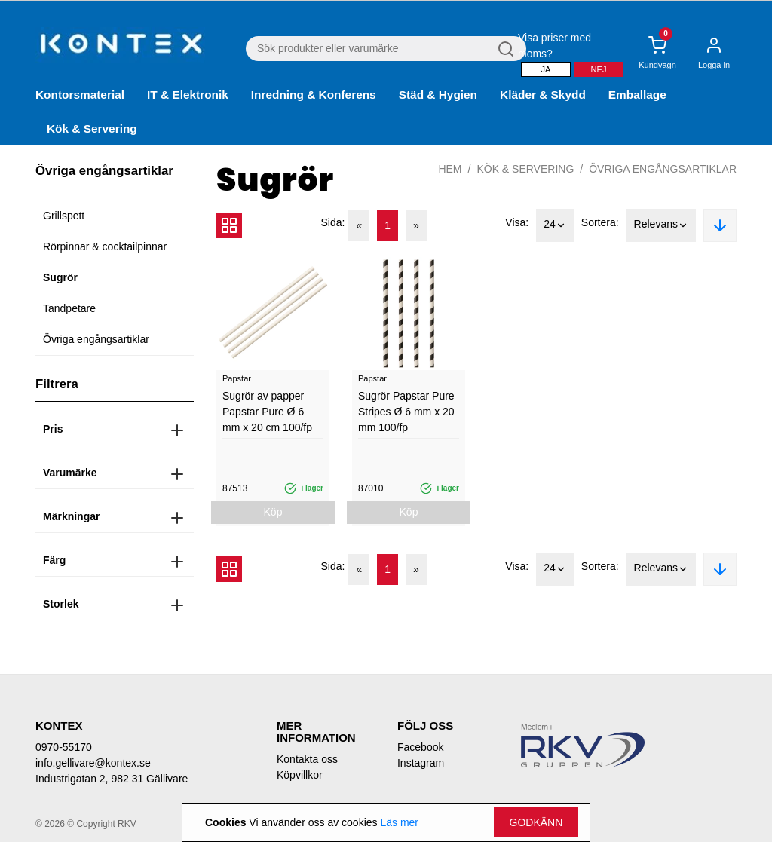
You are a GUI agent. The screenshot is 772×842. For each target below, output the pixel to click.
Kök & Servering (92, 128)
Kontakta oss (307, 759)
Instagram (420, 763)
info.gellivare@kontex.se (93, 763)
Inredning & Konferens (313, 94)
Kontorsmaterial (79, 94)
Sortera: (600, 222)
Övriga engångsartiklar (96, 339)
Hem (449, 169)
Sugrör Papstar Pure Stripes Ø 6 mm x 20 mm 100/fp (406, 411)
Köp (273, 512)
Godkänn (536, 822)
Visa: (516, 222)
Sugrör (60, 277)
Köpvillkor (300, 775)
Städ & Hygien (438, 94)
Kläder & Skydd (543, 94)
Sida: (333, 222)
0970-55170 (63, 747)
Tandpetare (69, 308)
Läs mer (399, 822)
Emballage (637, 94)
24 (555, 225)
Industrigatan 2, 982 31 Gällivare (111, 779)
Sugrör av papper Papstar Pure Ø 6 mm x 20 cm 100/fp (267, 411)
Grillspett (63, 216)
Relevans (661, 225)
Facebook (420, 747)
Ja (546, 69)
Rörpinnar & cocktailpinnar (105, 246)
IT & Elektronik (187, 94)
